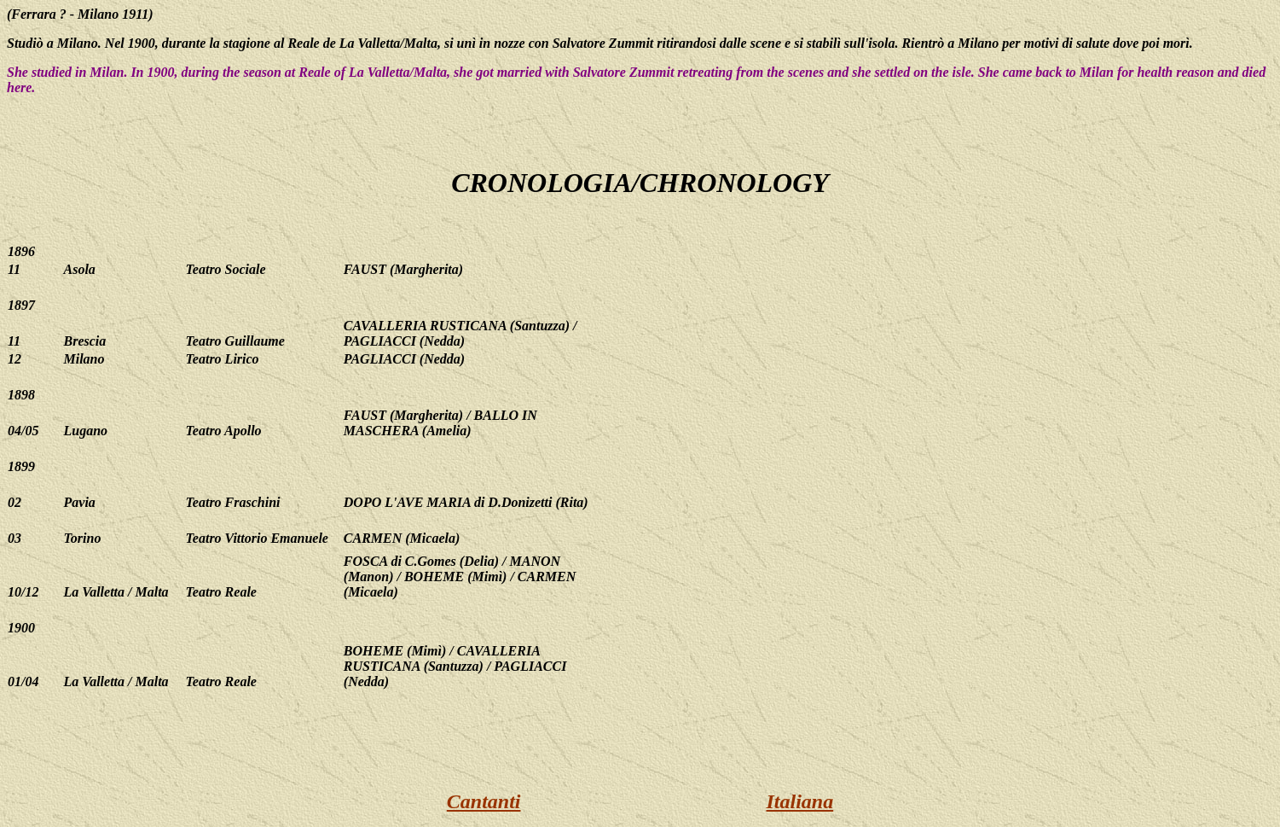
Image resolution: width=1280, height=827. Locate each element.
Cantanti (484, 801)
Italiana (800, 801)
